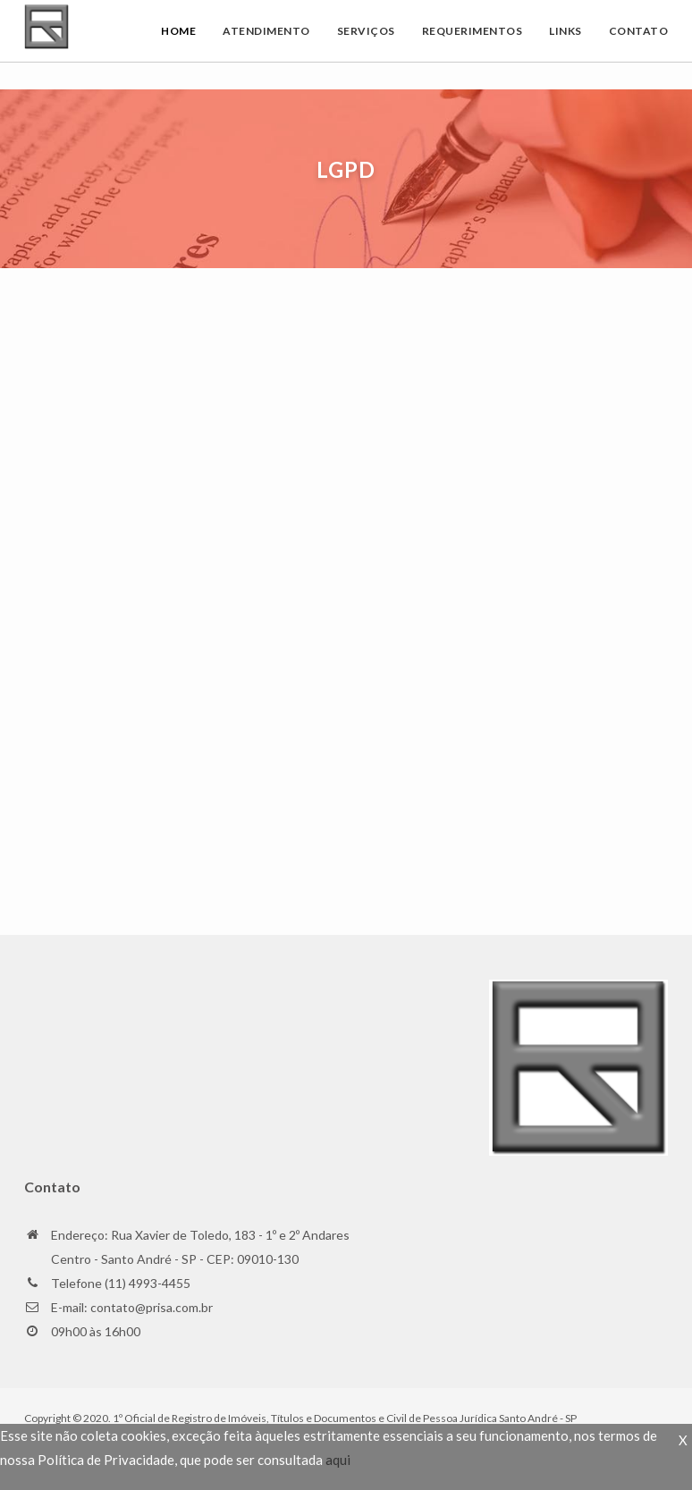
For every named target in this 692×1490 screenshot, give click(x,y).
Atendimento (266, 31)
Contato (639, 31)
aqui (337, 1460)
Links (565, 31)
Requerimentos (472, 31)
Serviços (366, 31)
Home (178, 31)
